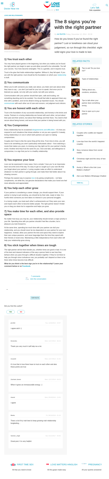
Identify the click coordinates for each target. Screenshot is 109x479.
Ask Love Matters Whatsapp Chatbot (91, 176)
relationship (61, 75)
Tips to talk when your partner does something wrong (91, 103)
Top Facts (35, 298)
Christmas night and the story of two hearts (91, 160)
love (33, 178)
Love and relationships (13, 15)
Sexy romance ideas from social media (89, 151)
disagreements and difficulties (43, 130)
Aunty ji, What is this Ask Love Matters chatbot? (89, 168)
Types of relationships (90, 79)
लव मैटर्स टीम (61, 34)
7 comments (35, 276)
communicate (9, 103)
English (50, 10)
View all (80, 183)
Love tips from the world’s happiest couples (91, 142)
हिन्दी (57, 10)
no (21, 312)
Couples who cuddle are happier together (90, 134)
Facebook (26, 266)
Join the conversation (38, 279)
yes (10, 312)
